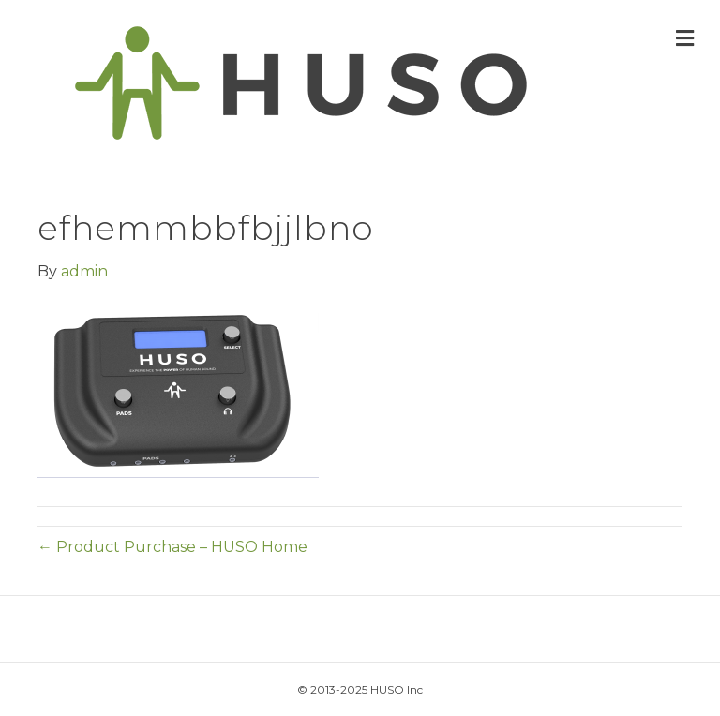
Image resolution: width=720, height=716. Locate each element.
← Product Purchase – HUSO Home (173, 547)
